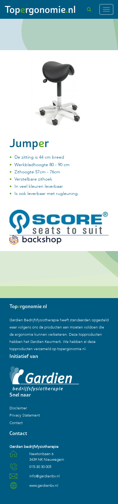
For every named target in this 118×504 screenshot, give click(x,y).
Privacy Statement (24, 415)
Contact (16, 422)
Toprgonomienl (40, 9)
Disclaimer (18, 408)
